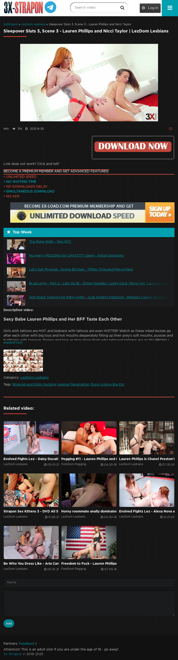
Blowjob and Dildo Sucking (34, 384)
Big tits (118, 384)
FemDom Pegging (73, 464)
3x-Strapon (12, 654)
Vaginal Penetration (73, 384)
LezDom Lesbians (33, 24)
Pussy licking (101, 384)
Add (9, 623)
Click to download (133, 147)
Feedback (27, 643)
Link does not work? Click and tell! (31, 164)
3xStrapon (10, 24)
